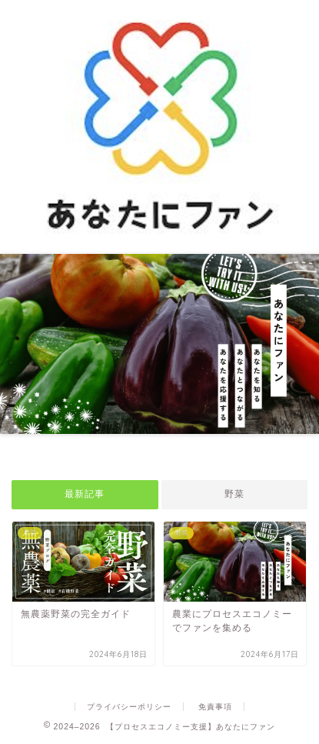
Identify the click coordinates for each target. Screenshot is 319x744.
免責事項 (215, 706)
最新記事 (85, 494)
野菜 (234, 494)
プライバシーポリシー (129, 706)
